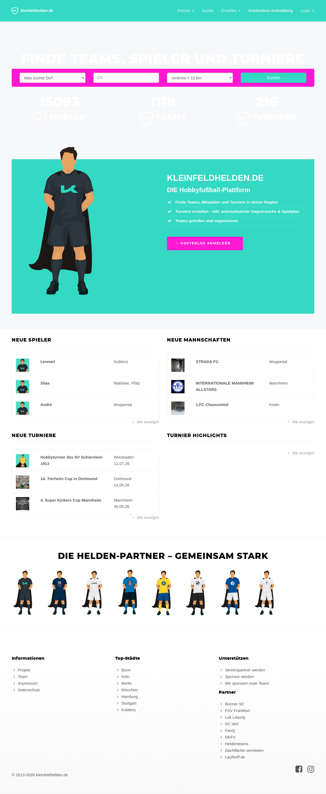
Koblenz (121, 361)
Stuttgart (125, 703)
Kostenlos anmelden (203, 243)
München (126, 690)
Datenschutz (26, 690)
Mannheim (278, 383)
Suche (207, 10)
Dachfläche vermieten (241, 750)
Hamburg (126, 696)
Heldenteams (233, 743)
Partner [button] (185, 10)
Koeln (274, 404)
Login (307, 10)
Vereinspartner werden (242, 670)
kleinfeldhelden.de (32, 10)
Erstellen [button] (231, 10)
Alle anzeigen (145, 422)
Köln (122, 676)
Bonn (123, 670)
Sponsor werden (236, 676)
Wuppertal (123, 404)
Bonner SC (231, 704)
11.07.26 (121, 463)
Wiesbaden (124, 457)
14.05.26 (121, 485)
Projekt (21, 670)
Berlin (123, 683)
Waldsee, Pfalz (127, 383)
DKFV (227, 737)
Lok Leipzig (232, 717)
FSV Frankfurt (234, 710)
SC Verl (228, 724)
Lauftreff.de (232, 757)
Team (20, 676)
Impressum (25, 683)
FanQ (227, 730)
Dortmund (122, 478)
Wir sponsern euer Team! (244, 683)
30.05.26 (121, 506)
